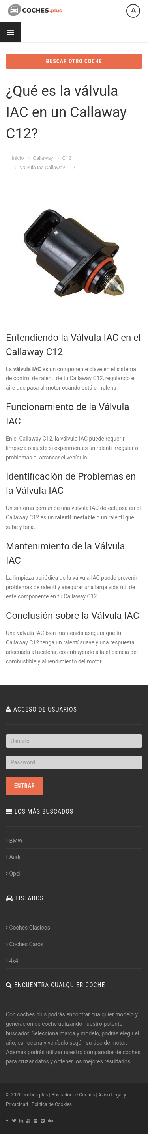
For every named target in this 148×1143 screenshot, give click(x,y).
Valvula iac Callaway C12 (47, 167)
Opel (13, 873)
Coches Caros (24, 944)
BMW (14, 841)
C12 (66, 158)
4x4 (12, 961)
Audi (13, 857)
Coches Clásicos (28, 927)
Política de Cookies (52, 1104)
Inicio (18, 158)
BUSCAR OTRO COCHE (74, 61)
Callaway (43, 158)
